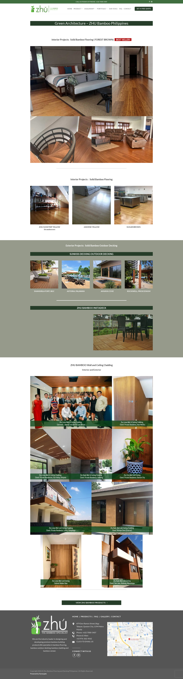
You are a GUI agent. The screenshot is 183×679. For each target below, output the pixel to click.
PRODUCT (78, 9)
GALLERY (105, 616)
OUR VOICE (113, 9)
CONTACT (127, 9)
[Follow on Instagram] (79, 655)
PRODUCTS (86, 616)
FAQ (120, 9)
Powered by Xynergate (38, 674)
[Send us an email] (151, 2)
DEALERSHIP (89, 9)
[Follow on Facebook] (149, 2)
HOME (69, 9)
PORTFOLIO (102, 9)
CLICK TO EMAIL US (84, 641)
